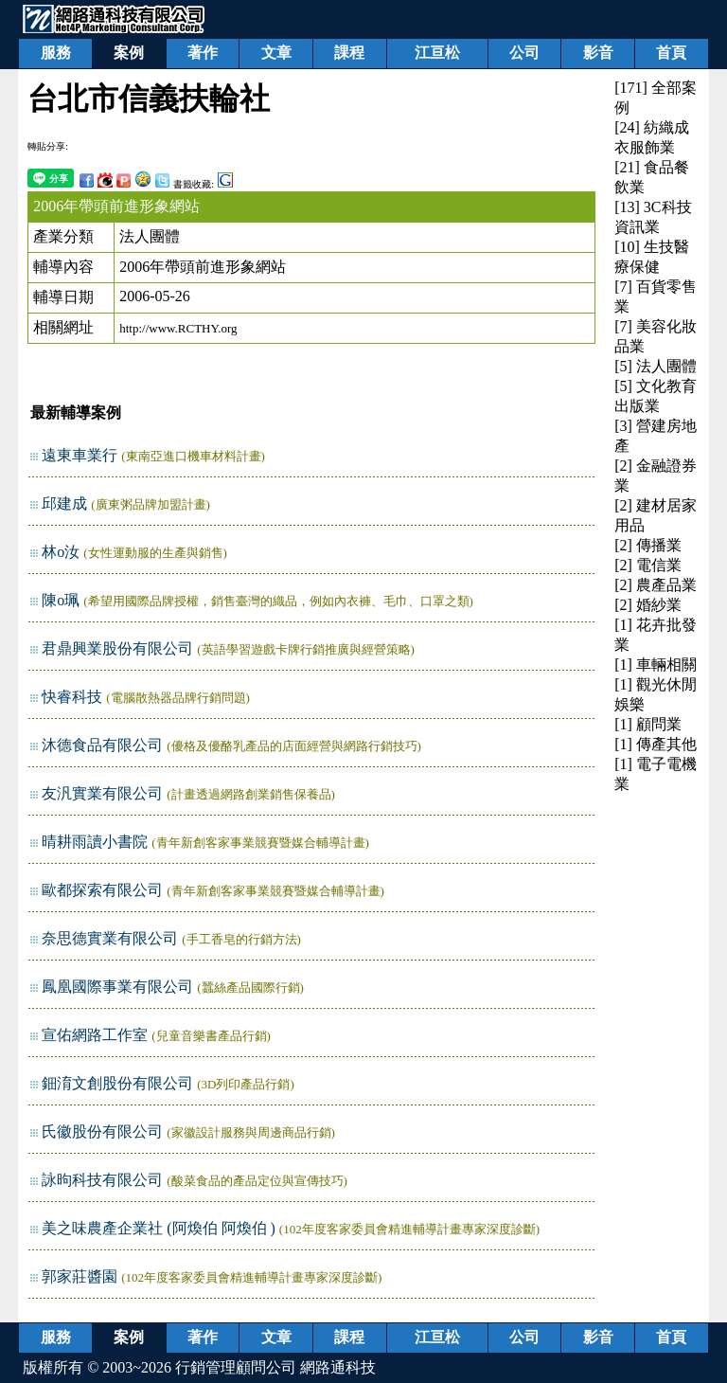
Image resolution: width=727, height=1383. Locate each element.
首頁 (671, 53)
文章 (276, 53)
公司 (524, 53)
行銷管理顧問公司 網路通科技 (275, 1367)
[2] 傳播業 (648, 545)
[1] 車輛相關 (655, 664)
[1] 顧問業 (648, 724)
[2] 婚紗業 (648, 605)
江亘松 (437, 53)
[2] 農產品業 (655, 585)
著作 (202, 53)
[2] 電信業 (648, 565)
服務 (56, 53)
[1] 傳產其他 (655, 744)
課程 (349, 53)
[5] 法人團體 (655, 366)
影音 (598, 53)
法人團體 (149, 236)
